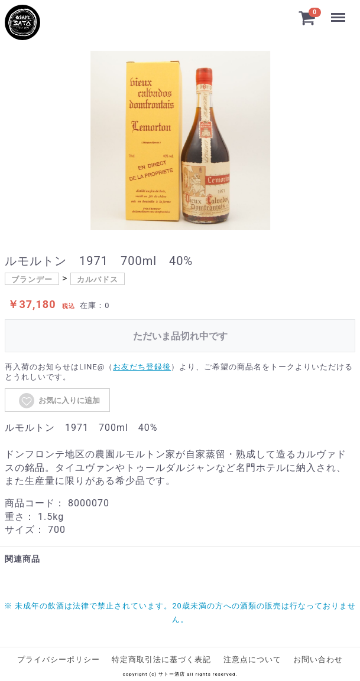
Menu (338, 11)
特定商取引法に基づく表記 (161, 659)
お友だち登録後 (142, 366)
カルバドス (97, 279)
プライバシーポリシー (58, 659)
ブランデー (32, 279)
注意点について (252, 659)
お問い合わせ (318, 659)
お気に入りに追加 (59, 401)
